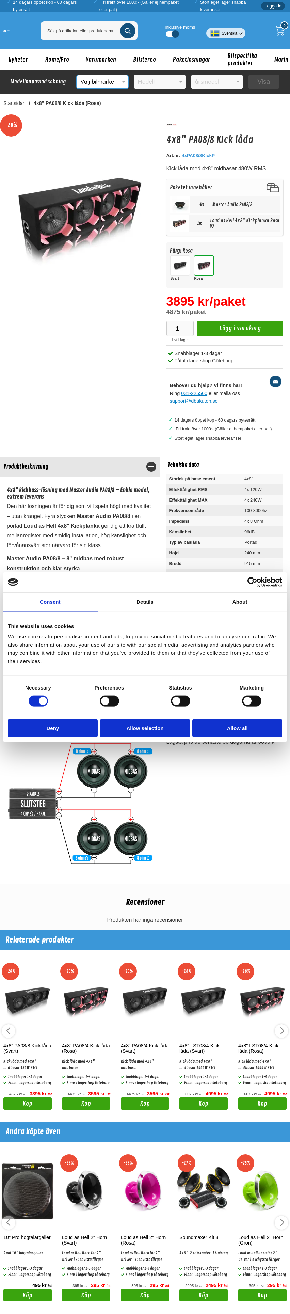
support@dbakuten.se (194, 401)
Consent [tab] (50, 601)
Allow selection (144, 728)
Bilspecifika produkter (242, 59)
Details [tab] (145, 601)
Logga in (272, 6)
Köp (18, 1104)
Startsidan (14, 103)
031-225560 (194, 393)
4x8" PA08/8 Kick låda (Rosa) (67, 103)
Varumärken (101, 59)
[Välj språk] (225, 30)
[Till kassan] (281, 30)
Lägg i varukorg (229, 330)
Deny (52, 728)
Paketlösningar (191, 59)
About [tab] (239, 601)
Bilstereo (144, 59)
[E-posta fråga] (275, 381)
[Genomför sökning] (127, 30)
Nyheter (18, 59)
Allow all (237, 728)
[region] (80, 467)
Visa (263, 81)
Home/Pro (57, 59)
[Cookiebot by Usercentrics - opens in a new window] (252, 582)
